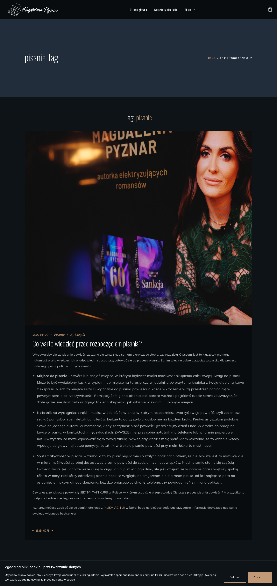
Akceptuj (259, 577)
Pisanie (59, 335)
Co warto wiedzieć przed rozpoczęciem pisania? (87, 343)
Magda (80, 335)
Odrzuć (235, 577)
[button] (269, 9)
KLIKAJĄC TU (114, 507)
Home (211, 58)
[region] (138, 573)
